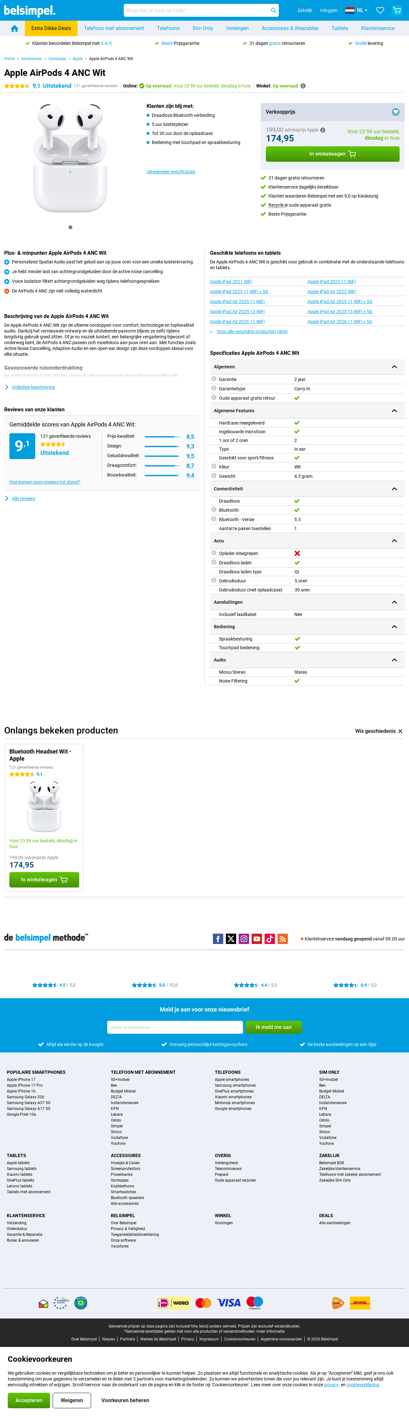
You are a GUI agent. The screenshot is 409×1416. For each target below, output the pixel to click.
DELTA (116, 1097)
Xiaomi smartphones (233, 1097)
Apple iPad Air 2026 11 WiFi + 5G (340, 321)
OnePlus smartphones (234, 1091)
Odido (116, 1120)
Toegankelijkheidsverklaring (135, 1234)
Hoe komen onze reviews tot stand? (44, 482)
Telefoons (168, 28)
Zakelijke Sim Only (335, 1180)
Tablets (339, 28)
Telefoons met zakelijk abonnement (350, 1174)
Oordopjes (57, 58)
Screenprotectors (125, 1168)
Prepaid (221, 1174)
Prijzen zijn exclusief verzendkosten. (269, 1326)
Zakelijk (329, 1155)
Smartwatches (123, 1192)
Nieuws (108, 1339)
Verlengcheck (226, 1163)
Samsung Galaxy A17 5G (28, 1108)
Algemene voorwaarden (281, 1339)
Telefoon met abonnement (114, 28)
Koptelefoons (122, 1186)
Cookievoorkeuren (240, 1339)
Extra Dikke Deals (51, 28)
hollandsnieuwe (124, 1103)
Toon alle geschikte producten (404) (249, 331)
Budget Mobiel (123, 1091)
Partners (127, 1339)
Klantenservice (377, 28)
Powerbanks (121, 1174)
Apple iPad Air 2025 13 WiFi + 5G (340, 311)
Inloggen (329, 10)
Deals (326, 1215)
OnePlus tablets (20, 1180)
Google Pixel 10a (21, 1114)
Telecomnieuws (228, 1168)
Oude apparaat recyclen (235, 1180)
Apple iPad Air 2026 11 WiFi (237, 321)
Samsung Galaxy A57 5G (28, 1103)
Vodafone (119, 1137)
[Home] (14, 28)
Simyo (116, 1132)
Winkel (223, 1215)
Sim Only (203, 28)
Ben (114, 1085)
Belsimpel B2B (331, 1163)
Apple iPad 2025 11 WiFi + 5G (239, 291)
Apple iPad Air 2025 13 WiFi (237, 311)
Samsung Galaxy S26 (25, 1097)
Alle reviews (19, 498)
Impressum (209, 1339)
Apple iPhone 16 (21, 1091)
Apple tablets (18, 1163)
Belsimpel (123, 1215)
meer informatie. (271, 1331)
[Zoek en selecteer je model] (201, 10)
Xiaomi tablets (19, 1174)
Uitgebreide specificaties (171, 171)
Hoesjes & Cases (125, 1163)
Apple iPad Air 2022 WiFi (332, 291)
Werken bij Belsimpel (158, 1339)
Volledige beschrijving (29, 387)
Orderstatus (17, 1228)
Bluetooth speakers (127, 1197)
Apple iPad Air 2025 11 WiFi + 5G (340, 301)
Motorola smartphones (235, 1103)
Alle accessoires (125, 1203)
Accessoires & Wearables (290, 28)
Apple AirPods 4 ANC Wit (111, 58)
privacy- (332, 1384)
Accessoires (31, 58)
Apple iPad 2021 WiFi (231, 281)
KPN (115, 1108)
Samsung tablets (22, 1168)
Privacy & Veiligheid (128, 1228)
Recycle (276, 205)
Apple (78, 58)
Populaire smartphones (36, 1072)
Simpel (117, 1126)
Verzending (16, 1223)
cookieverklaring (363, 1384)
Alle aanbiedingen (335, 1223)
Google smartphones (233, 1108)
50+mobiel (120, 1079)
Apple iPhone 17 (21, 1079)
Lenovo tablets (19, 1186)
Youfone (118, 1143)
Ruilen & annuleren (23, 1240)
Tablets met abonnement (28, 1192)
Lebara (117, 1114)
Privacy (187, 1339)
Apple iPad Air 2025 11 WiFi (237, 301)
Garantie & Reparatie (24, 1234)
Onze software (123, 1240)
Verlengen (237, 28)
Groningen (224, 1223)
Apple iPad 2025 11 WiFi (332, 281)
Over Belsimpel (123, 1223)
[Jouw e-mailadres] (175, 1027)
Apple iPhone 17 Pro (25, 1085)
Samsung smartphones (235, 1085)
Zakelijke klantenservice (339, 1168)
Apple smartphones (232, 1079)
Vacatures (120, 1246)
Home (9, 58)
